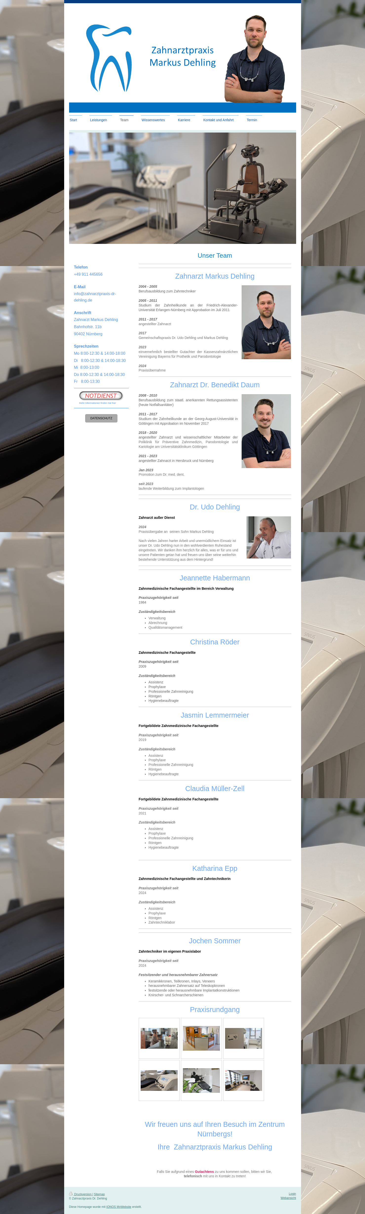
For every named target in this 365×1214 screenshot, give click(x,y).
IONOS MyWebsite (118, 1207)
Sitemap (99, 1194)
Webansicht (288, 1198)
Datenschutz (101, 418)
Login (292, 1194)
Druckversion (81, 1194)
